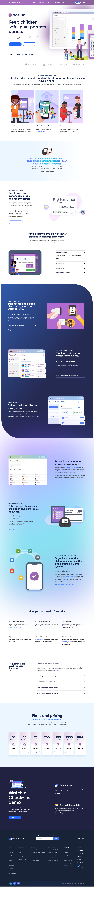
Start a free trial (15, 44)
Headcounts (40, 639)
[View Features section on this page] (17, 54)
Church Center (12, 873)
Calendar (11, 849)
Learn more (58, 793)
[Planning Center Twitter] (71, 839)
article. (57, 670)
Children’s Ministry (35, 849)
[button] (29, 44)
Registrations (12, 865)
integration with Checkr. (16, 627)
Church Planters (34, 855)
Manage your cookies (69, 865)
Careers (66, 852)
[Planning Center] (14, 2)
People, (76, 574)
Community (21, 862)
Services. (65, 579)
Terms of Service (68, 860)
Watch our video (29, 44)
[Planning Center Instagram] (79, 839)
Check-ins (11, 852)
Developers (66, 855)
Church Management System (38, 852)
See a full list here (47, 174)
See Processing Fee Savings (54, 849)
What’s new (57, 2)
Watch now (15, 817)
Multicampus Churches (36, 857)
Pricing (63, 2)
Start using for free (16, 222)
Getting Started (22, 859)
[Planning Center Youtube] (83, 839)
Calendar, (64, 578)
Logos (65, 857)
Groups (10, 857)
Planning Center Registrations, (16, 516)
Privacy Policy (67, 863)
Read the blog (59, 813)
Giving (10, 855)
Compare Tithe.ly (52, 855)
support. (27, 670)
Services (11, 868)
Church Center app (66, 641)
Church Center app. (40, 131)
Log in (83, 2)
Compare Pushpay (52, 852)
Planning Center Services (72, 467)
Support (21, 849)
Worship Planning (35, 860)
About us (66, 849)
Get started (58, 481)
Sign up (78, 2)
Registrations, (69, 576)
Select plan (13, 752)
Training (20, 852)
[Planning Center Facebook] (75, 839)
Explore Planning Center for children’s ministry (65, 584)
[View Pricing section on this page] (24, 54)
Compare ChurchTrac (53, 860)
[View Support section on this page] (31, 54)
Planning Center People (68, 625)
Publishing (11, 863)
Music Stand (11, 871)
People (10, 860)
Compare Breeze (52, 857)
